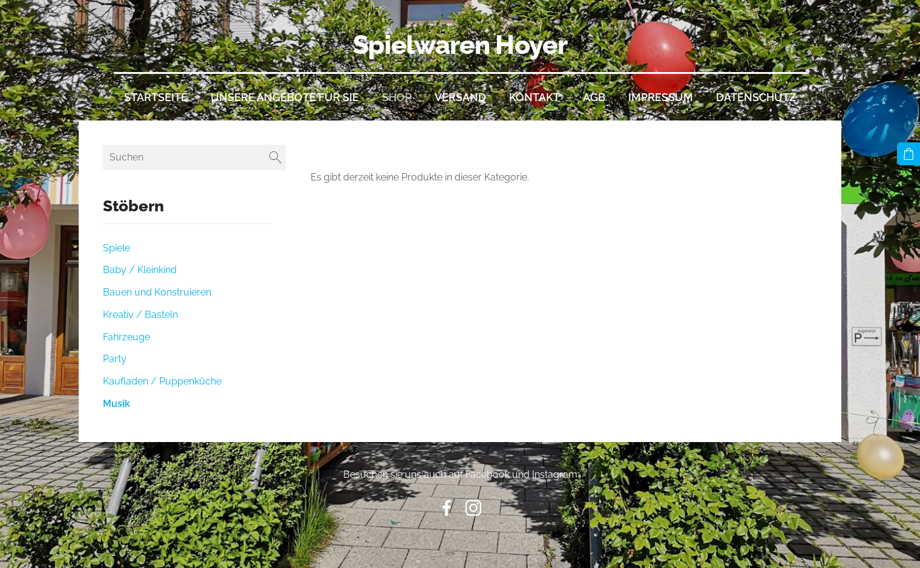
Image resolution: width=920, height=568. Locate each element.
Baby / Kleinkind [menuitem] (140, 270)
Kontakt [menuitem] (534, 97)
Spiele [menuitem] (116, 248)
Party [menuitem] (114, 359)
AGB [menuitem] (594, 97)
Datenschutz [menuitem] (756, 97)
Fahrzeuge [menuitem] (126, 337)
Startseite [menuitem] (156, 97)
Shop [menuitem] (397, 97)
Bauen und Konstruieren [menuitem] (157, 292)
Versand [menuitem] (460, 97)
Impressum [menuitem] (660, 97)
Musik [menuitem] (116, 403)
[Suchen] (194, 157)
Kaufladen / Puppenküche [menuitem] (162, 381)
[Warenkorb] (908, 153)
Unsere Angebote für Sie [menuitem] (285, 97)
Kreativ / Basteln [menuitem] (140, 314)
